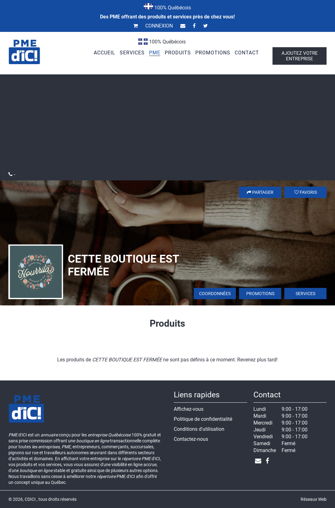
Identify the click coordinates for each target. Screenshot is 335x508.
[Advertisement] (167, 124)
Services (305, 293)
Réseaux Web (314, 499)
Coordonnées (215, 293)
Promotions (260, 293)
